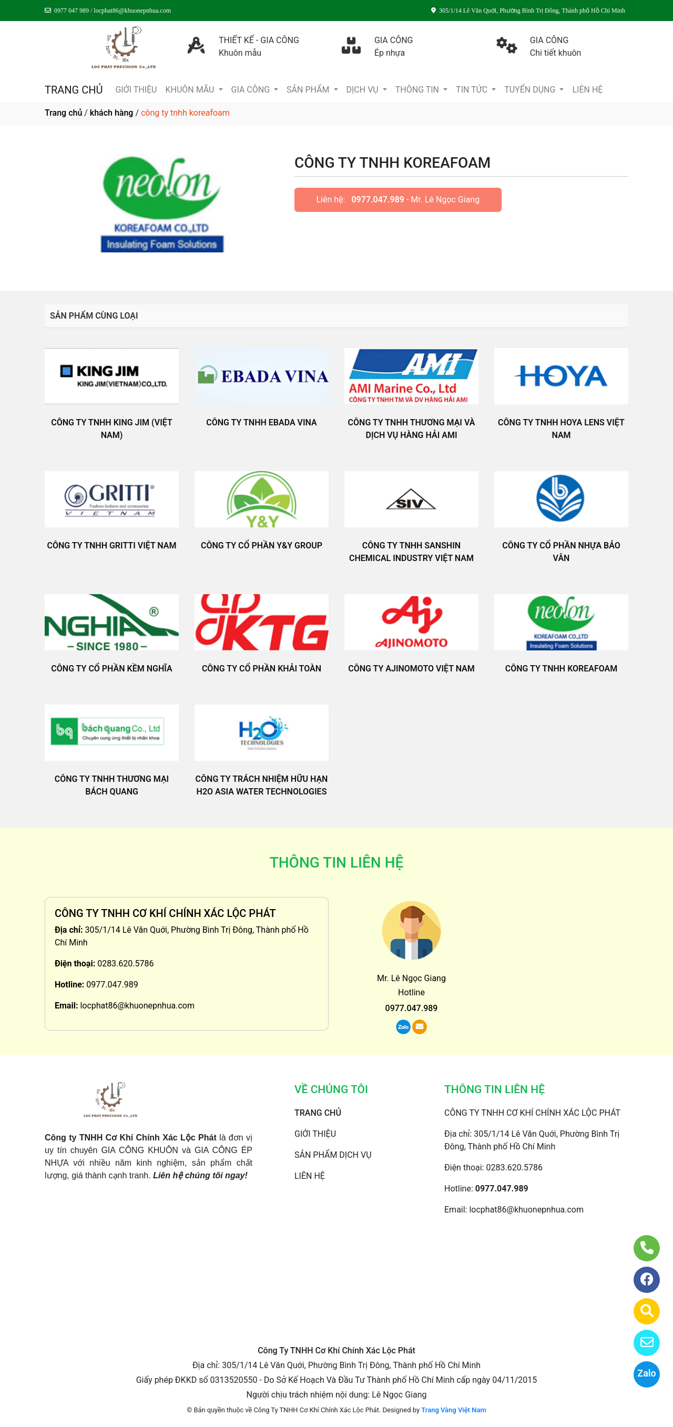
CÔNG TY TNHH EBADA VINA (261, 422)
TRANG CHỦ (74, 90)
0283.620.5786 (125, 964)
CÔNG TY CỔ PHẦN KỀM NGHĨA (111, 669)
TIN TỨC (473, 90)
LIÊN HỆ (587, 90)
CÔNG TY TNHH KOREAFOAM (561, 669)
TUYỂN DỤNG (530, 90)
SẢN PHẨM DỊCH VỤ (333, 1155)
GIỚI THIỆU (136, 90)
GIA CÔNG (251, 90)
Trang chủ (63, 113)
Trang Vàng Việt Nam (453, 1410)
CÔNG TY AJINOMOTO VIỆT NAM (411, 669)
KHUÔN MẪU (190, 90)
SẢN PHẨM (309, 90)
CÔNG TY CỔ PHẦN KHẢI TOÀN (261, 669)
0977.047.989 (377, 200)
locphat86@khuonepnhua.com (137, 1006)
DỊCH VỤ (363, 90)
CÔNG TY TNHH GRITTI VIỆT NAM (111, 546)
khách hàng (112, 113)
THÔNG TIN (418, 90)
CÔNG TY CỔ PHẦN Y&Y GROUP (261, 546)
